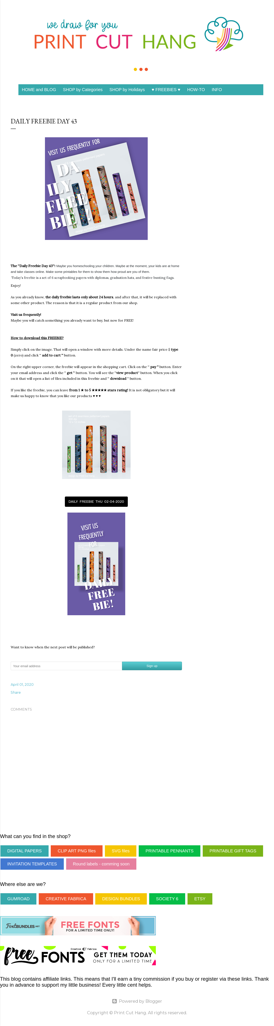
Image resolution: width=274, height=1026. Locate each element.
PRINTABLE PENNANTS (170, 851)
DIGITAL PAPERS (24, 851)
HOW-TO (196, 89)
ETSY (200, 898)
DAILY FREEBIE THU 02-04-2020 (96, 502)
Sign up (152, 666)
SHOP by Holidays (127, 89)
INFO (217, 89)
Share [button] (16, 692)
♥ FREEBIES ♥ (166, 89)
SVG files (121, 851)
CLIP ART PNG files (77, 851)
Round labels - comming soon (101, 864)
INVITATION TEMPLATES (32, 864)
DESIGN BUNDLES (121, 898)
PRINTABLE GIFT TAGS (233, 851)
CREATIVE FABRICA (66, 898)
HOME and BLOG (39, 89)
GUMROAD (18, 898)
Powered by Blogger (137, 1001)
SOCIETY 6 (167, 898)
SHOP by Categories (83, 89)
